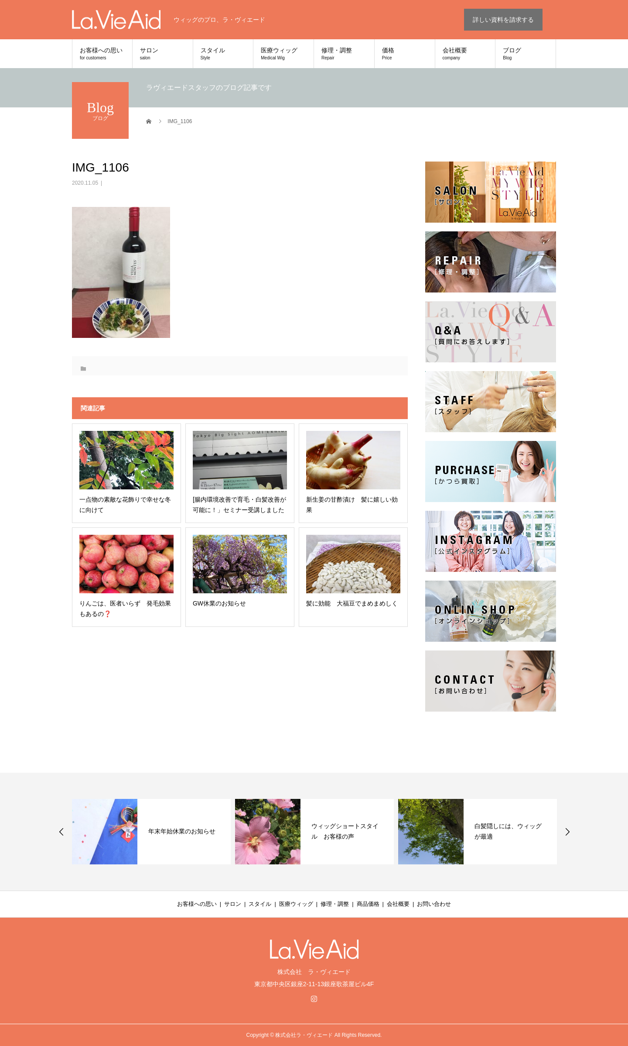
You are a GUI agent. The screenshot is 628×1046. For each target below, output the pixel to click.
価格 (404, 53)
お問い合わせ (434, 904)
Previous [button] (61, 831)
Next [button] (567, 831)
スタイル (223, 53)
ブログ (525, 53)
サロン (162, 53)
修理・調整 (344, 53)
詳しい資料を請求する (503, 19)
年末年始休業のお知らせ (181, 831)
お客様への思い (102, 53)
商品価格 (368, 904)
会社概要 (465, 53)
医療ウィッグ (283, 53)
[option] (151, 831)
